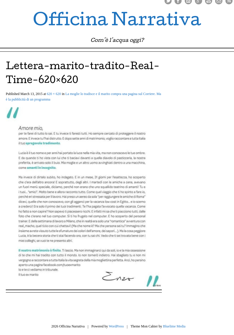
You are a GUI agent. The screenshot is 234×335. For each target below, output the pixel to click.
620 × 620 (54, 94)
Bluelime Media (174, 326)
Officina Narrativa (117, 21)
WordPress (116, 326)
